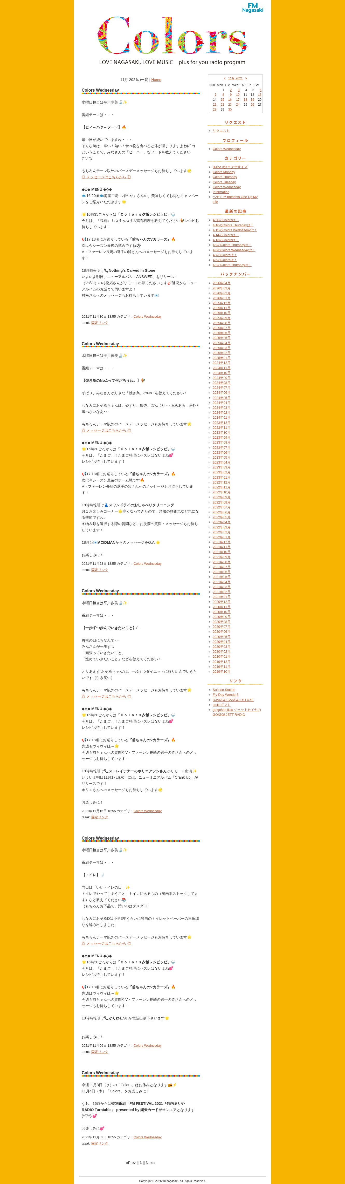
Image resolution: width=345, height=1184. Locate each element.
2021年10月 (222, 552)
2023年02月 (222, 472)
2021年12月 (222, 542)
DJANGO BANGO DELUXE (233, 700)
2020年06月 (222, 632)
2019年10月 (222, 671)
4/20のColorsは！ (226, 220)
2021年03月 (222, 587)
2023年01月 (222, 477)
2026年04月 (222, 283)
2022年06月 (222, 512)
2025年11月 (222, 308)
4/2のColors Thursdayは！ (232, 265)
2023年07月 (222, 448)
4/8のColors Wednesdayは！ (234, 250)
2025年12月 (222, 303)
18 (245, 99)
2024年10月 (222, 373)
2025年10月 (222, 313)
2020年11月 (222, 607)
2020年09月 (222, 617)
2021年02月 (222, 592)
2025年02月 (222, 353)
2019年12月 (222, 662)
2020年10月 (222, 612)
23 (230, 104)
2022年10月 (222, 492)
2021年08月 (222, 562)
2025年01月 (222, 358)
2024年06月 (222, 392)
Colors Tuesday (224, 182)
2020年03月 (222, 647)
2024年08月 (222, 383)
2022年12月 (222, 482)
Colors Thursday (225, 177)
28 (214, 109)
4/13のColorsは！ (226, 240)
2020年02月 (222, 652)
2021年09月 (222, 557)
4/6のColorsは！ (225, 260)
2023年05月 (222, 457)
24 (237, 104)
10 (237, 95)
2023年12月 (222, 423)
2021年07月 (222, 567)
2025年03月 (222, 348)
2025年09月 (222, 318)
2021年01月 (222, 597)
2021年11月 (222, 547)
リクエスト (221, 131)
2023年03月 (222, 467)
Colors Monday (224, 172)
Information (221, 192)
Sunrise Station (224, 690)
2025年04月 (222, 343)
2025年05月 (222, 338)
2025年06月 (222, 333)
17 (237, 99)
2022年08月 (222, 502)
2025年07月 (222, 328)
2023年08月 (222, 442)
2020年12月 (222, 602)
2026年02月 (222, 293)
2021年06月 (222, 572)
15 (222, 99)
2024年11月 (222, 368)
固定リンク (99, 323)
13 (259, 95)
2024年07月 (222, 388)
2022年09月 (222, 497)
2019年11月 (222, 667)
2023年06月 (222, 452)
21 (214, 104)
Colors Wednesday (148, 316)
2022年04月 (222, 522)
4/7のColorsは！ (225, 255)
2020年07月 (222, 627)
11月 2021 (235, 78)
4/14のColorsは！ (226, 235)
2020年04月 (222, 642)
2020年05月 (222, 637)
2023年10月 (222, 432)
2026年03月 (222, 288)
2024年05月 (222, 398)
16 (230, 99)
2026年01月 (222, 298)
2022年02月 (222, 532)
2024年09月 (222, 378)
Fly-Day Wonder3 (225, 695)
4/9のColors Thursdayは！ (232, 245)
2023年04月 (222, 462)
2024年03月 (222, 408)
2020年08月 (222, 622)
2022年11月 (222, 487)
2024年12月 (222, 363)
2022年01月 (222, 537)
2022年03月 (222, 527)
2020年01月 (222, 656)
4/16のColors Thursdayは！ (233, 225)
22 (222, 104)
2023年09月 (222, 437)
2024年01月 (222, 417)
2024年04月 (222, 403)
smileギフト (222, 705)
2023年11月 (222, 428)
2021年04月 (222, 582)
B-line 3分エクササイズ (230, 167)
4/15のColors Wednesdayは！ (235, 230)
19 (252, 99)
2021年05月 (222, 577)
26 (252, 104)
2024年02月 (222, 412)
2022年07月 (222, 507)
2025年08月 (222, 323)
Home (156, 80)
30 (230, 109)
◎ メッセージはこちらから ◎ (106, 177)
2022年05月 (222, 517)
